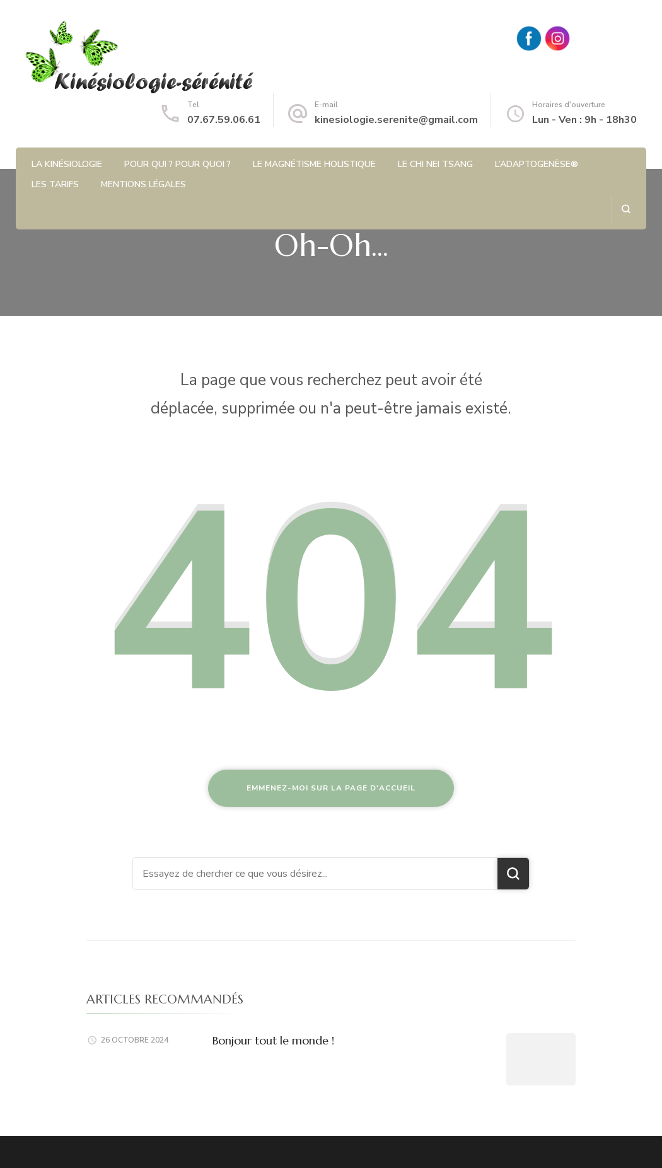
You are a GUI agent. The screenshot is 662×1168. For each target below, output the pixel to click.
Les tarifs (55, 184)
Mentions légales (143, 184)
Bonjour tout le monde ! (273, 1040)
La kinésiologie (67, 164)
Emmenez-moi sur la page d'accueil (331, 788)
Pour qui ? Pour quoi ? (177, 164)
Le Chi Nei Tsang (435, 164)
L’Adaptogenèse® (536, 164)
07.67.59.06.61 (223, 120)
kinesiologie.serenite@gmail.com (396, 120)
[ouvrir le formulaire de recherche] (626, 209)
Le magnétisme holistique (314, 164)
